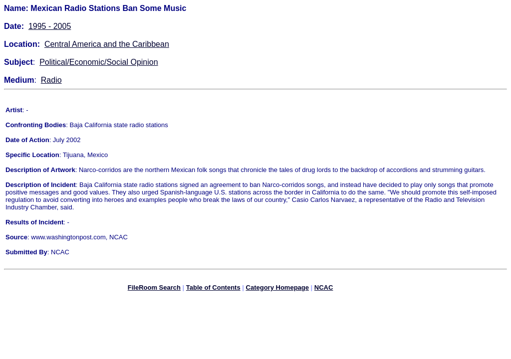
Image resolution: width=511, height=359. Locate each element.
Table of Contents (213, 289)
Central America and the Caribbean (106, 44)
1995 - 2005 (49, 26)
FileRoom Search (154, 289)
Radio (51, 80)
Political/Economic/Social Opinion (98, 62)
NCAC (323, 289)
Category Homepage (277, 289)
